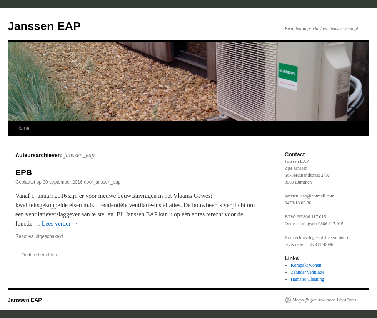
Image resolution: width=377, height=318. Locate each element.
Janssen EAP (44, 26)
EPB (23, 172)
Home (23, 128)
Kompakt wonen (306, 265)
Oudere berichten (36, 255)
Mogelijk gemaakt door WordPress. (324, 300)
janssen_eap (79, 155)
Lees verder (60, 223)
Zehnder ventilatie (308, 272)
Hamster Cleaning (307, 279)
